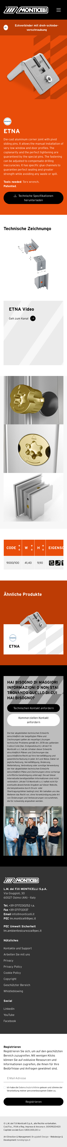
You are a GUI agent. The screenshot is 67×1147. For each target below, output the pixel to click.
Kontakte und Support (18, 948)
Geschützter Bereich (17, 985)
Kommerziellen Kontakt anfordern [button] (33, 720)
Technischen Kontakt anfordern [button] (33, 708)
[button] (19, 548)
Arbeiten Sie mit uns (17, 954)
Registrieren (34, 1101)
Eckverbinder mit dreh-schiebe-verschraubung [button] (31, 27)
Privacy (8, 960)
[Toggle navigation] (58, 9)
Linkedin (9, 1008)
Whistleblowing (13, 991)
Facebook (10, 1021)
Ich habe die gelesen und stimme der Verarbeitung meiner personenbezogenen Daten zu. (35, 1089)
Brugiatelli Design (40, 1136)
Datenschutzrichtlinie (29, 1087)
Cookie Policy (12, 972)
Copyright (10, 978)
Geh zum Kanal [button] (22, 318)
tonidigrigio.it (23, 1140)
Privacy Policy (13, 966)
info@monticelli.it (23, 914)
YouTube (9, 1014)
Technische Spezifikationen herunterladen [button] (33, 198)
